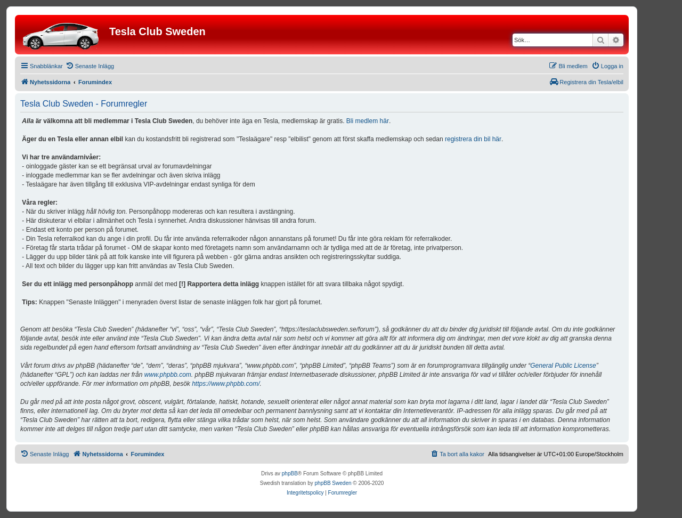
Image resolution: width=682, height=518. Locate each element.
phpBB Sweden (333, 483)
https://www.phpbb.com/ (225, 383)
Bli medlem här (367, 121)
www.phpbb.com (167, 374)
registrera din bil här (473, 139)
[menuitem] (90, 66)
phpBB (290, 473)
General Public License (563, 365)
